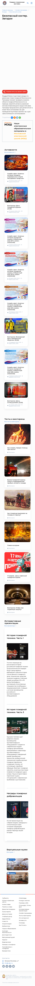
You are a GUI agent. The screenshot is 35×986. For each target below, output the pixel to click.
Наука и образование (9, 928)
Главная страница (7, 10)
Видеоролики (6, 942)
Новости (5, 921)
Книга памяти (6, 911)
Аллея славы (6, 904)
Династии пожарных (8, 909)
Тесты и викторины (25, 915)
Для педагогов (7, 935)
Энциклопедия (6, 923)
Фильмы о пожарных (8, 944)
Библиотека (6, 926)
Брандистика (6, 951)
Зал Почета (22, 925)
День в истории (7, 914)
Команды (22, 923)
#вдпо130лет (6, 919)
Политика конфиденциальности (10, 982)
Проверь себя (23, 903)
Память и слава (7, 907)
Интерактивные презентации (24, 909)
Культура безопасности (6, 931)
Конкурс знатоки (24, 900)
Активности (22, 920)
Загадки (4, 12)
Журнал (4, 939)
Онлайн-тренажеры (21, 10)
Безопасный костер (15, 12)
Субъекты (5, 898)
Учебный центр (7, 916)
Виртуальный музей (8, 937)
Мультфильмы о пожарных (7, 947)
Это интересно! (24, 918)
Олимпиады (22, 898)
